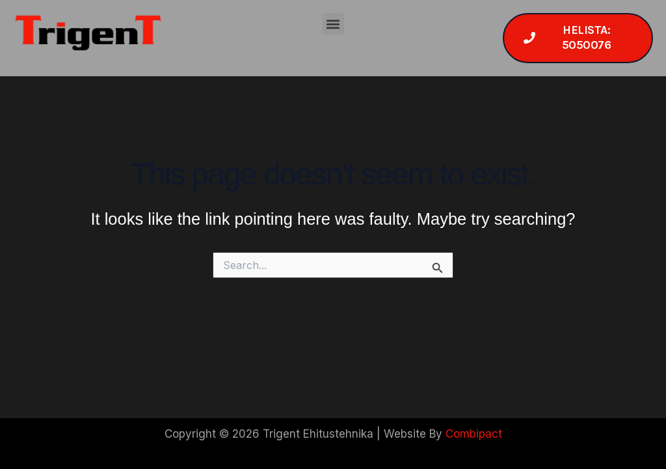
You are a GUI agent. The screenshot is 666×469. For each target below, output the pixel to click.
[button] (333, 24)
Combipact (474, 433)
